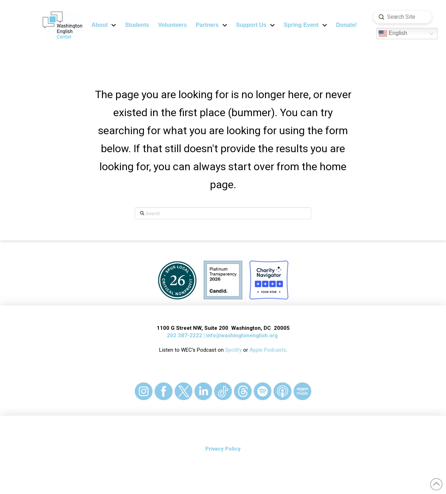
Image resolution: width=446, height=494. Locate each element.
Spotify (233, 350)
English (393, 33)
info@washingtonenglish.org (242, 335)
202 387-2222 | (186, 335)
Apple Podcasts (267, 350)
